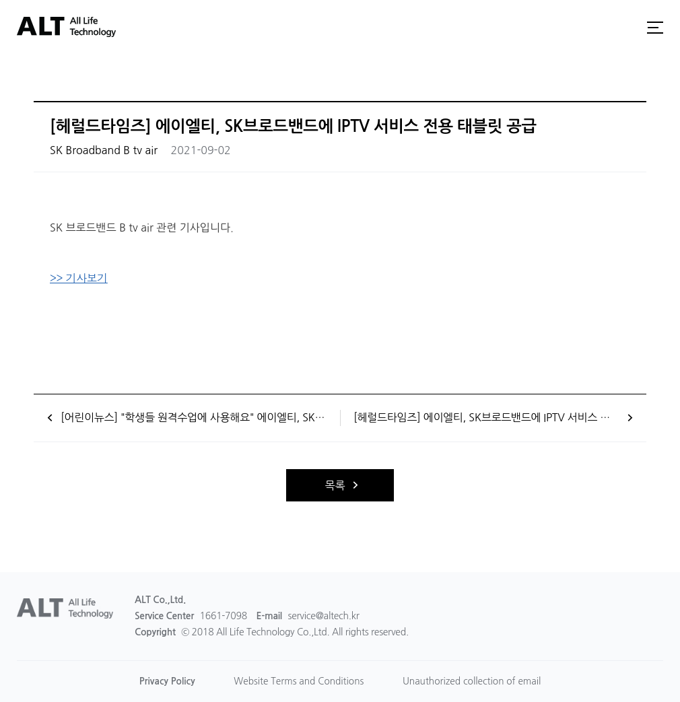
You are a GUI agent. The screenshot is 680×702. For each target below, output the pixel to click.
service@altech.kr (324, 616)
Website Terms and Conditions (298, 681)
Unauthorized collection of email (474, 681)
